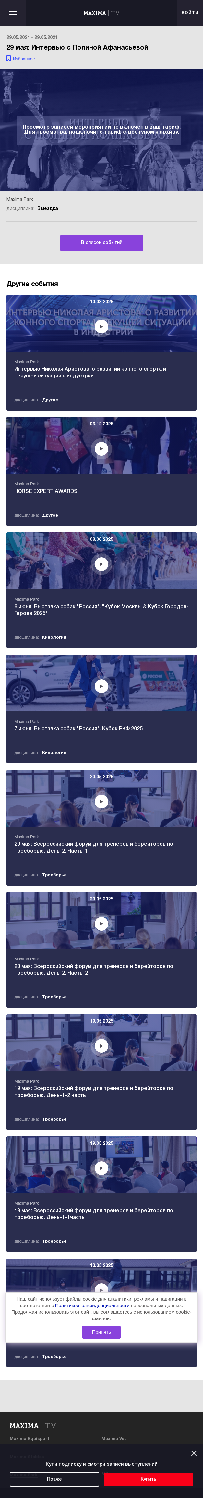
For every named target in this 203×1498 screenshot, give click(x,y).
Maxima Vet (114, 1439)
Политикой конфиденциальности (93, 1305)
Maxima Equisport (29, 1439)
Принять (101, 1332)
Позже (54, 1479)
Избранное (24, 58)
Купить (148, 1479)
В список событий (101, 243)
